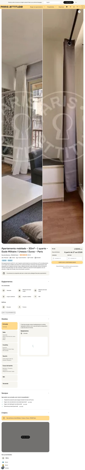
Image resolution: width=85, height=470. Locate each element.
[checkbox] (79, 11)
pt (78, 7)
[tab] (37, 7)
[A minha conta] (82, 7)
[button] (2, 467)
